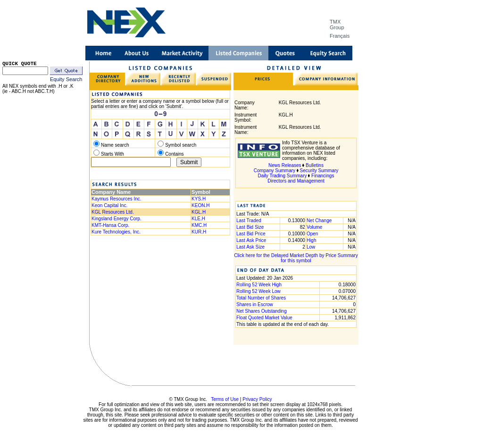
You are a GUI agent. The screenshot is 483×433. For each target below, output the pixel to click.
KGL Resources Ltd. (113, 212)
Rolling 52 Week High (259, 284)
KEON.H (200, 205)
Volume (314, 227)
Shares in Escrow (254, 304)
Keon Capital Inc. (109, 205)
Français (340, 36)
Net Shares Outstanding (261, 311)
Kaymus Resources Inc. (117, 198)
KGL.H (199, 212)
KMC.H (199, 225)
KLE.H (198, 218)
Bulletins (315, 165)
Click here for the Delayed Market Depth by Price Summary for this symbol (296, 258)
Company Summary (274, 170)
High (311, 240)
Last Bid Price (251, 233)
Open (312, 233)
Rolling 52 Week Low (258, 291)
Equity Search (66, 79)
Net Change (319, 220)
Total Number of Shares (261, 297)
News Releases (284, 165)
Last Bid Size (250, 227)
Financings (322, 175)
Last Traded (248, 220)
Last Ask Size (250, 247)
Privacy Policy (257, 399)
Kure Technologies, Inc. (116, 231)
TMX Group (337, 24)
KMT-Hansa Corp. (110, 225)
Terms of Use (225, 399)
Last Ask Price (251, 240)
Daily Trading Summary (282, 175)
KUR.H (199, 231)
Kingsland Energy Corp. (117, 218)
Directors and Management (296, 180)
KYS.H (199, 198)
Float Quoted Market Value (264, 317)
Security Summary (319, 170)
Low (311, 247)
